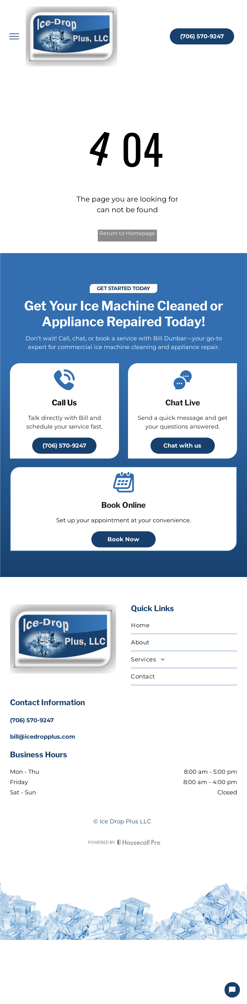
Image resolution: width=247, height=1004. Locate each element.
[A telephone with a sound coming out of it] (64, 389)
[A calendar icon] (123, 492)
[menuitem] (184, 625)
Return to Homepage (127, 233)
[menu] (14, 36)
